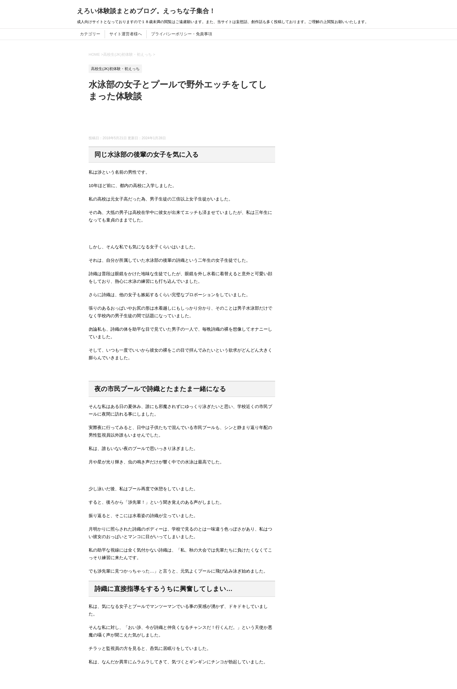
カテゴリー (90, 34)
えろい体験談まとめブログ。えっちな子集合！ (146, 11)
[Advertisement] (195, 121)
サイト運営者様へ (125, 34)
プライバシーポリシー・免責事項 (181, 34)
